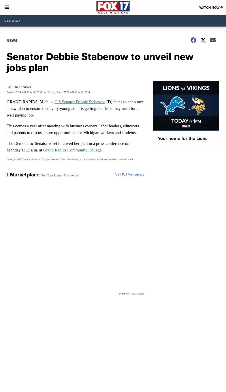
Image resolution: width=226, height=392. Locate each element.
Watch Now (211, 7)
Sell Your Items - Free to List (60, 175)
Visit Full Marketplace (129, 174)
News (12, 40)
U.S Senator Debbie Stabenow (80, 101)
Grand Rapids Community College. (73, 150)
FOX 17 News (21, 86)
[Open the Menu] (6, 7)
